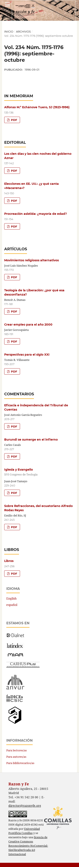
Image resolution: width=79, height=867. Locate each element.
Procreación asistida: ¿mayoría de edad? (35, 214)
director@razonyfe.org (24, 806)
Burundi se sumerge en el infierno (31, 439)
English (11, 598)
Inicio (8, 31)
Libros (8, 561)
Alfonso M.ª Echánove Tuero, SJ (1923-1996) (37, 107)
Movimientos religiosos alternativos (31, 260)
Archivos (23, 31)
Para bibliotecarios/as (20, 763)
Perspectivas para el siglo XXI (27, 354)
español (11, 605)
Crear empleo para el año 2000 (28, 324)
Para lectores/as (16, 750)
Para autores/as (16, 757)
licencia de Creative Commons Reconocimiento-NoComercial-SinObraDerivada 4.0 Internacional (28, 845)
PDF (13, 120)
